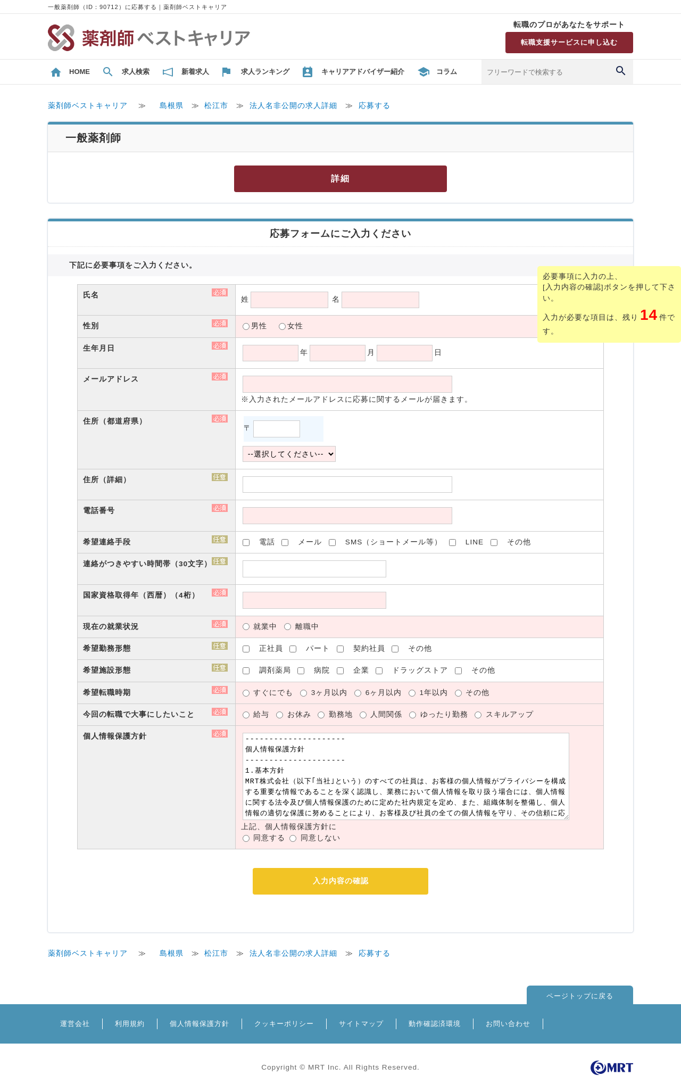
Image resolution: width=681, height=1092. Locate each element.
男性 (259, 326)
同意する (269, 838)
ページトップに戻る (579, 996)
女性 (295, 326)
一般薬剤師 (93, 138)
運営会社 (75, 1024)
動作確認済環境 (435, 1024)
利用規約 (130, 1024)
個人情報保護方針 (199, 1024)
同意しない (320, 838)
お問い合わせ (508, 1024)
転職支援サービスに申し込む (569, 42)
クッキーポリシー (284, 1024)
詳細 (340, 178)
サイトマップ (361, 1024)
